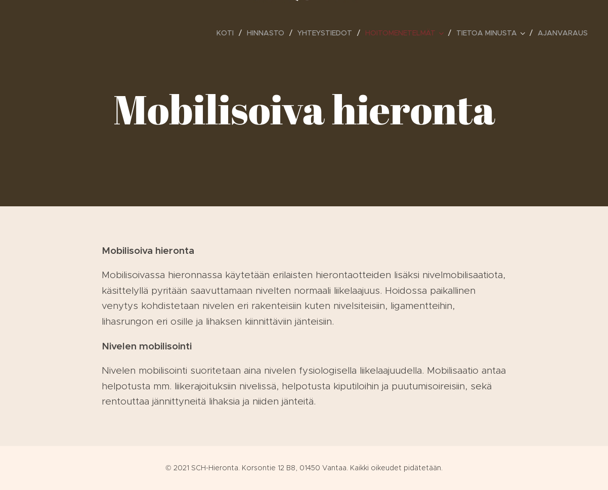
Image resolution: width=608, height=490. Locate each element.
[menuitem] (228, 33)
